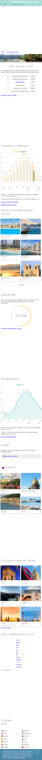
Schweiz (5, 744)
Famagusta (25, 278)
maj (17, 649)
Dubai (3, 623)
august (18, 657)
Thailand (26, 736)
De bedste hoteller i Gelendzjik (9, 202)
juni (17, 652)
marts (17, 645)
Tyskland (5, 736)
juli (17, 654)
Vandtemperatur (20, 82)
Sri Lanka (26, 747)
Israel (25, 741)
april (17, 647)
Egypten (26, 730)
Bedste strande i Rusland (10, 456)
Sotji (23, 511)
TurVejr (3, 52)
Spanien (5, 741)
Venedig (25, 623)
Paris (3, 582)
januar (17, 640)
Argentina (26, 744)
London (25, 582)
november (18, 664)
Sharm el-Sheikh (6, 236)
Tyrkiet (23, 604)
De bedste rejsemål (6, 628)
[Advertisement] (21, 29)
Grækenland (27, 733)
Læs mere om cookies (18, 758)
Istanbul (25, 603)
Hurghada (25, 236)
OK (37, 752)
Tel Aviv (3, 257)
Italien (2, 604)
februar (18, 642)
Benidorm (25, 257)
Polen (25, 738)
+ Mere (21, 285)
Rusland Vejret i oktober (13, 52)
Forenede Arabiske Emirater (8, 625)
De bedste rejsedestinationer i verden (11, 328)
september (19, 659)
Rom (3, 603)
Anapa (3, 511)
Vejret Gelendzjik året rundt (8, 437)
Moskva (4, 491)
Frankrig (3, 583)
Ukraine (5, 738)
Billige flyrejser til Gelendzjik (9, 205)
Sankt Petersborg (29, 491)
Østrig (5, 733)
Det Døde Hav (5, 278)
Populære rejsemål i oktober (9, 95)
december (18, 666)
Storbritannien (25, 583)
